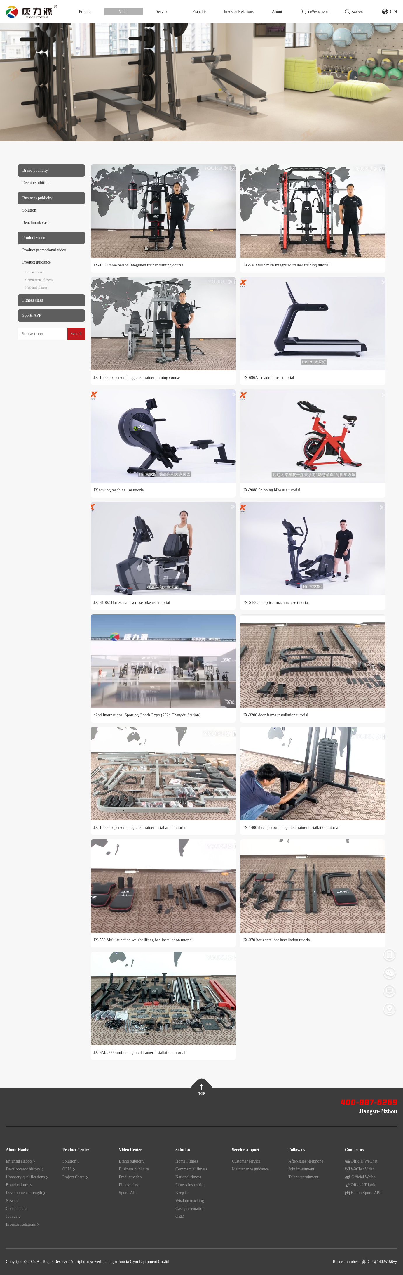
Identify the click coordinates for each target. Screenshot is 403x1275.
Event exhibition (36, 183)
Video (123, 11)
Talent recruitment (303, 1177)
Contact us (16, 1208)
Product (85, 11)
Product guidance (36, 262)
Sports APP (128, 1193)
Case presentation (189, 1208)
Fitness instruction (190, 1185)
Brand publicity (131, 1161)
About (277, 11)
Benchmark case (35, 222)
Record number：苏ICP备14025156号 (365, 1262)
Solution (29, 210)
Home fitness (34, 272)
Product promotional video (44, 250)
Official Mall (315, 11)
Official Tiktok (360, 1185)
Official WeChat (361, 1161)
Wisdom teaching (189, 1200)
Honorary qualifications (27, 1177)
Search (354, 11)
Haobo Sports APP (363, 1193)
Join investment (301, 1169)
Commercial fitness (39, 280)
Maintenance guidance (250, 1169)
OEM (69, 1169)
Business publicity (134, 1169)
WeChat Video (359, 1169)
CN (389, 11)
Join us (13, 1216)
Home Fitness (186, 1161)
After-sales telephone (305, 1161)
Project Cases (75, 1177)
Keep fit (182, 1193)
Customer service (246, 1161)
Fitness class (129, 1185)
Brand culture (19, 1185)
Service (162, 11)
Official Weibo (360, 1177)
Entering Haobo (21, 1161)
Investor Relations (239, 11)
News (12, 1200)
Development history (25, 1169)
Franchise (200, 11)
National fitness (36, 287)
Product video (130, 1177)
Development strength (26, 1193)
